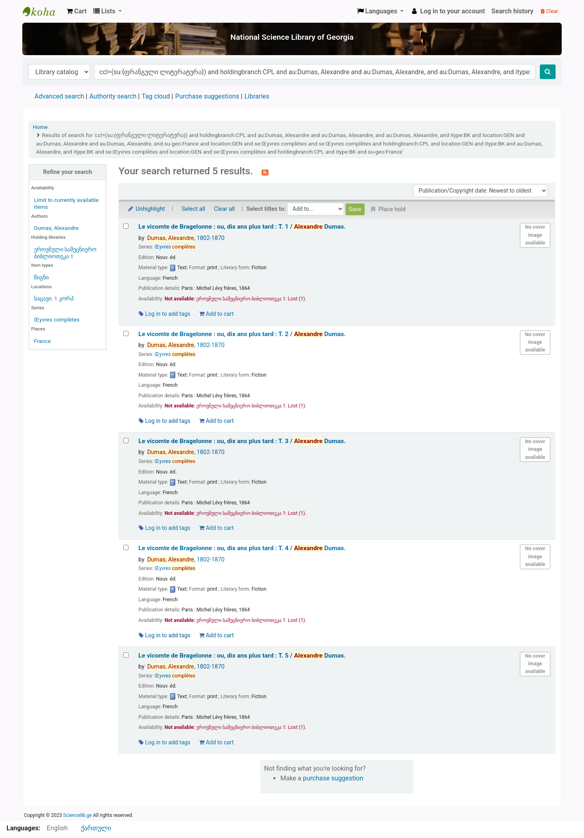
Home (40, 127)
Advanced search (59, 96)
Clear (549, 11)
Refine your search (67, 172)
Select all (193, 209)
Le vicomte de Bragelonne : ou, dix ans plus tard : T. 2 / (242, 334)
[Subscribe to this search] (265, 172)
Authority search (112, 96)
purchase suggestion (333, 778)
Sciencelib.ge (77, 815)
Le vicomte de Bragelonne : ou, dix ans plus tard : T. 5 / (242, 655)
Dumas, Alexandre (56, 228)
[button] (76, 11)
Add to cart (216, 314)
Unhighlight (146, 209)
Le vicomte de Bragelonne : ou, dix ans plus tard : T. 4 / (242, 548)
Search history (513, 11)
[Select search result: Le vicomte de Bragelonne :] (126, 226)
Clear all (224, 209)
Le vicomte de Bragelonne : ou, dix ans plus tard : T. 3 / (242, 441)
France (42, 341)
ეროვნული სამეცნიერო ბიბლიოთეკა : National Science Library (43, 11)
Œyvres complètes (56, 319)
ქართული (96, 828)
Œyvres (175, 247)
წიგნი (41, 277)
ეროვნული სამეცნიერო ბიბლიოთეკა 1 (65, 252)
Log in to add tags (164, 314)
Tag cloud (156, 96)
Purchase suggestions (207, 96)
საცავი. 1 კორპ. (54, 298)
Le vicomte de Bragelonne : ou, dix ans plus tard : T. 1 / (242, 226)
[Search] (548, 71)
